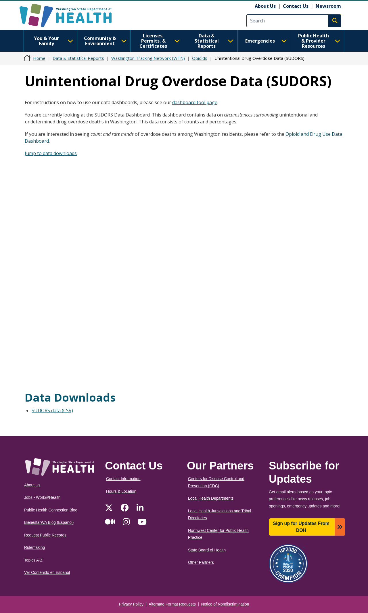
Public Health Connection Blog (50, 510)
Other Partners (201, 562)
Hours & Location (121, 491)
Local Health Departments (210, 498)
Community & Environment (105, 41)
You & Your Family (53, 41)
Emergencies (266, 41)
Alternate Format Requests (172, 604)
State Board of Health (207, 550)
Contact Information (123, 479)
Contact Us (295, 6)
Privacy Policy (131, 604)
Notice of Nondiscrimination (225, 604)
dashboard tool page (194, 102)
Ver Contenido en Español (47, 572)
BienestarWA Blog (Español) (49, 522)
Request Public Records (45, 535)
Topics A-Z (33, 560)
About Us (265, 6)
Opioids (199, 58)
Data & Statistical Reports (214, 41)
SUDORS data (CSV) (52, 410)
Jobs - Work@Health (42, 497)
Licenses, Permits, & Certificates (159, 41)
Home (39, 58)
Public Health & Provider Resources (319, 41)
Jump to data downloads (51, 153)
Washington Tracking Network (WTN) (148, 58)
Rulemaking (34, 547)
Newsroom (328, 6)
